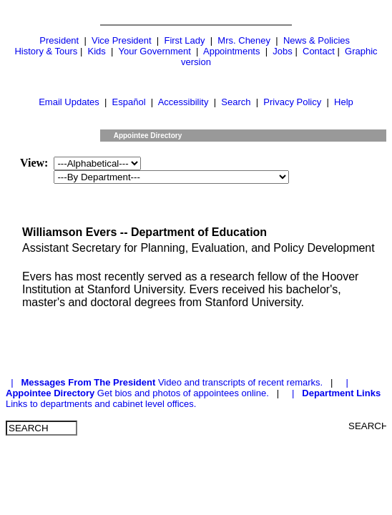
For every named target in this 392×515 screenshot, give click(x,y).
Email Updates (69, 102)
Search (235, 102)
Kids (97, 51)
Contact (319, 51)
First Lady (184, 40)
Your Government (154, 51)
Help (343, 102)
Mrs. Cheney (243, 40)
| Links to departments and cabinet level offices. (193, 398)
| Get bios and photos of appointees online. (179, 387)
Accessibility (183, 102)
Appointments (231, 51)
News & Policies (316, 40)
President (59, 40)
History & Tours (45, 51)
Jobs (282, 51)
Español (129, 102)
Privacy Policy (292, 102)
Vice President (122, 40)
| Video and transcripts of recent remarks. (165, 382)
